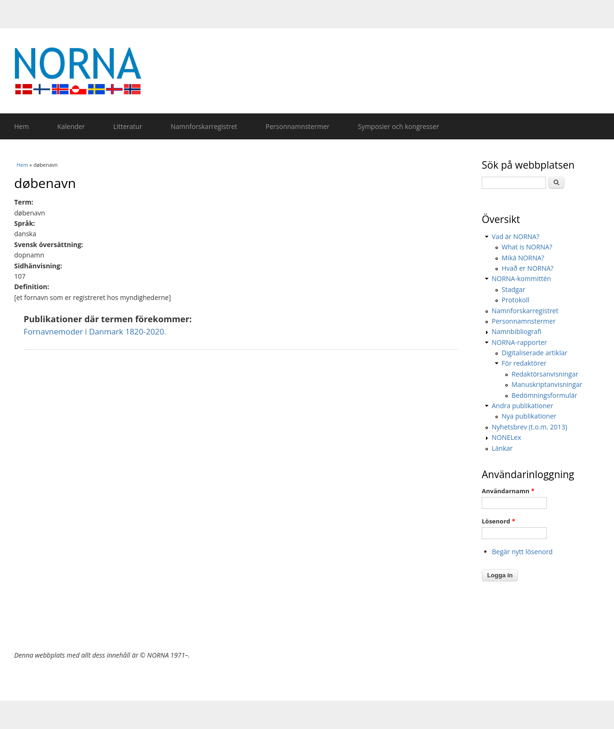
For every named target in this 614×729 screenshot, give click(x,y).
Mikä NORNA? (523, 257)
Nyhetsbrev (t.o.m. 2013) (529, 426)
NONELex (506, 437)
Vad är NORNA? (515, 236)
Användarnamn (508, 491)
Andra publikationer (522, 405)
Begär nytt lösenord (522, 551)
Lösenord (498, 521)
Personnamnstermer (297, 126)
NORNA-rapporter (519, 342)
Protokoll (515, 299)
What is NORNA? (527, 246)
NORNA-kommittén (521, 278)
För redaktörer (524, 363)
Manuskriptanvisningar (547, 384)
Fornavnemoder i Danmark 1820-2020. (95, 331)
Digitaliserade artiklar (534, 352)
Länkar (502, 448)
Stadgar (513, 289)
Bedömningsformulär (544, 395)
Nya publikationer (529, 416)
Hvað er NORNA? (528, 268)
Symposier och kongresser (398, 126)
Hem (21, 126)
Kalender (71, 126)
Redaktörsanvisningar (545, 373)
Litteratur (127, 126)
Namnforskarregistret (204, 126)
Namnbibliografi (516, 331)
